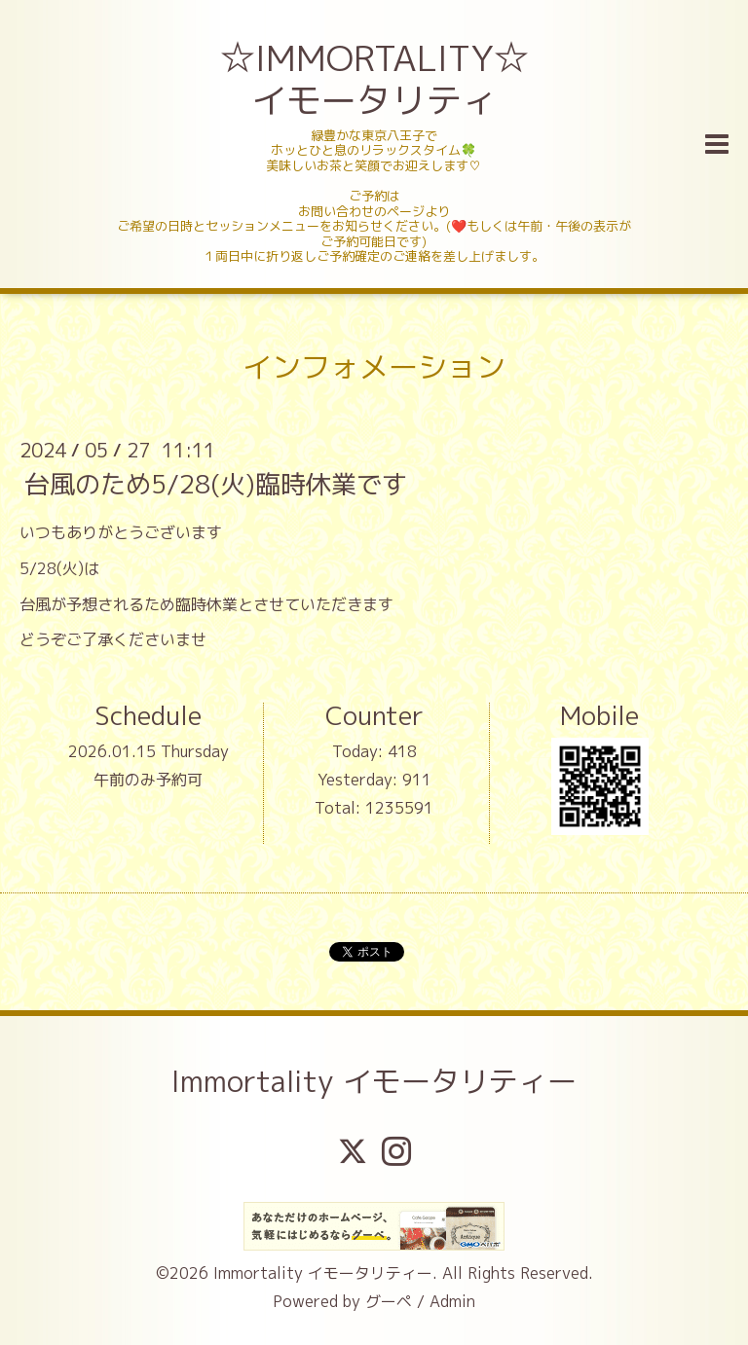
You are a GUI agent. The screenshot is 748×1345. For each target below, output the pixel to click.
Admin (452, 1301)
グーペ (388, 1301)
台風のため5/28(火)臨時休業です (215, 483)
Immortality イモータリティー (374, 1081)
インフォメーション (374, 366)
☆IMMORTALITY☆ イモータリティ (376, 79)
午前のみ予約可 (148, 779)
